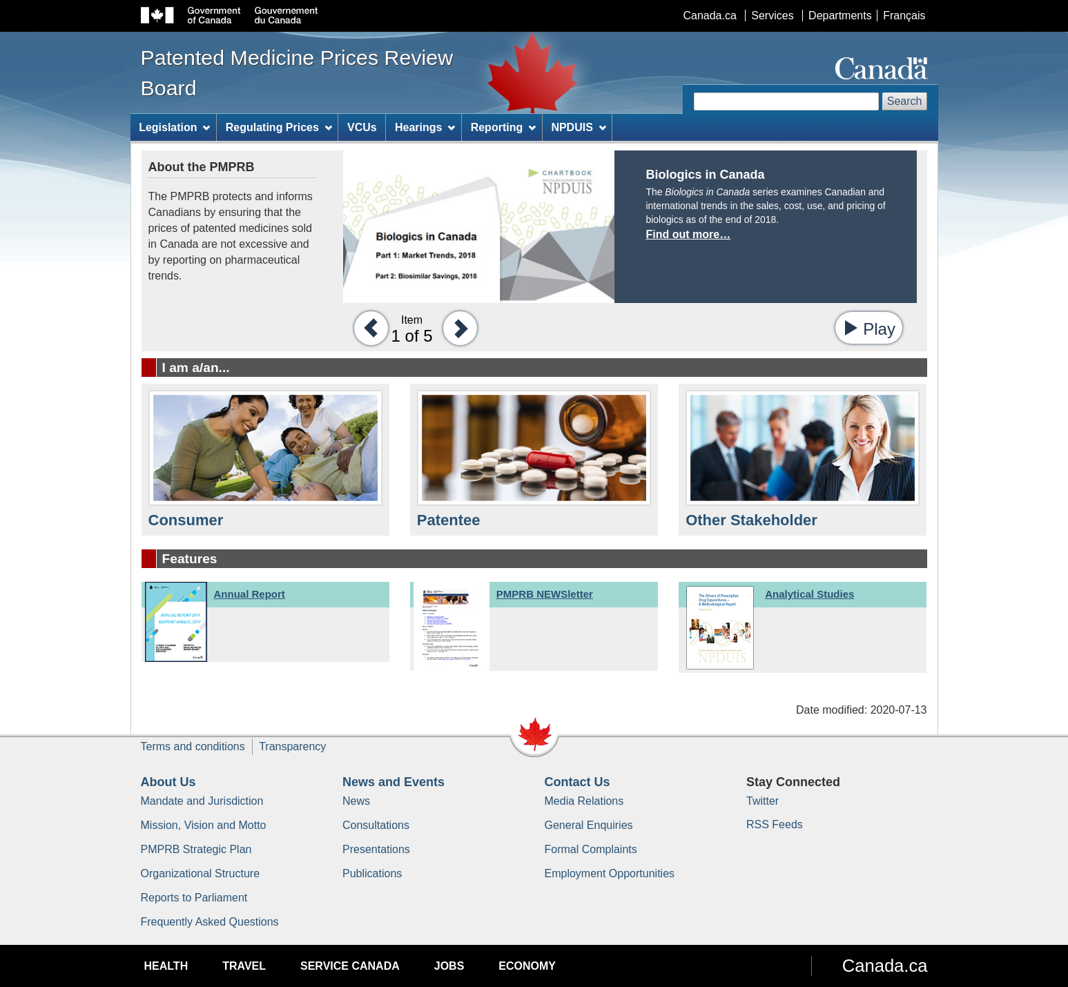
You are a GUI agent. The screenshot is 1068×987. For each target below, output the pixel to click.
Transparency (292, 746)
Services (772, 15)
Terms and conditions (193, 746)
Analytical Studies (809, 594)
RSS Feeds (774, 824)
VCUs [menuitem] (362, 127)
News (356, 801)
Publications (372, 873)
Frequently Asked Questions (210, 922)
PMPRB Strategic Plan (196, 849)
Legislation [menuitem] (174, 127)
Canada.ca (709, 15)
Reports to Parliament (194, 897)
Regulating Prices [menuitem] (279, 127)
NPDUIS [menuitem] (578, 127)
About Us (168, 782)
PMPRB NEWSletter (544, 594)
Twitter (762, 801)
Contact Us (577, 782)
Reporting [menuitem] (503, 127)
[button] (367, 327)
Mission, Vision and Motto (203, 825)
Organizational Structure (200, 873)
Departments (840, 15)
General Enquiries (589, 825)
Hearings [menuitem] (425, 127)
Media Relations (584, 801)
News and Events (393, 782)
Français (904, 15)
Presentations (376, 849)
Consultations (375, 825)
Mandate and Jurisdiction (202, 801)
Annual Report (249, 594)
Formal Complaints (591, 849)
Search (904, 101)
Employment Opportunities (610, 873)
